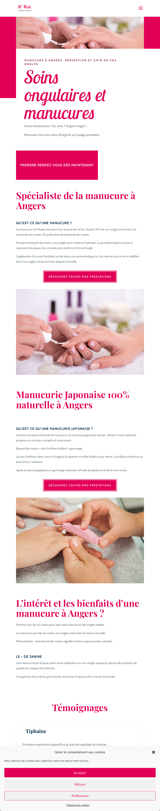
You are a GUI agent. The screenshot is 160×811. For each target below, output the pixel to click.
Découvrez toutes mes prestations (80, 276)
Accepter (80, 773)
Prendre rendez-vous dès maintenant (57, 165)
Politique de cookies (77, 805)
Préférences (80, 796)
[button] (153, 752)
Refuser (80, 784)
